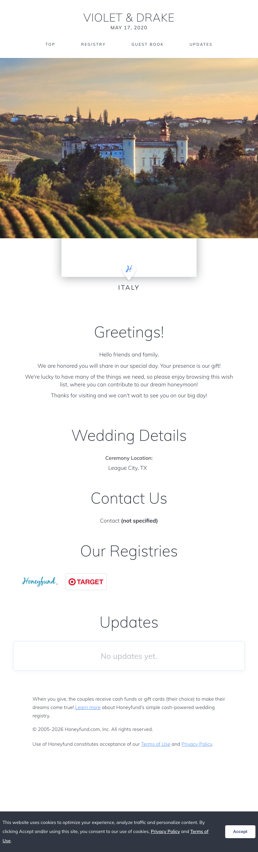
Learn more (88, 707)
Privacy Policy (196, 744)
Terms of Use (155, 744)
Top (50, 44)
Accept (240, 831)
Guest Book (148, 44)
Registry (93, 44)
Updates (201, 44)
